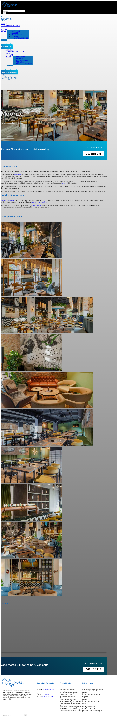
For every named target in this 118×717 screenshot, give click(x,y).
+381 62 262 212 (47, 696)
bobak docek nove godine (69, 693)
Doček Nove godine (7, 200)
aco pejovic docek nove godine (70, 691)
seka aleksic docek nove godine (70, 710)
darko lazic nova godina (68, 696)
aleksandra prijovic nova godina (93, 689)
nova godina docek (88, 707)
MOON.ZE (17, 175)
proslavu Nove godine (39, 202)
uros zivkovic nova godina (69, 708)
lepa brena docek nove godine (70, 701)
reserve (84, 703)
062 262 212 (93, 154)
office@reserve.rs (48, 689)
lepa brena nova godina (68, 700)
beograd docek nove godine (92, 710)
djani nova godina (66, 698)
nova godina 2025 (88, 705)
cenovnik (65, 183)
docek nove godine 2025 (90, 701)
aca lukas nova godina (67, 689)
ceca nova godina (66, 694)
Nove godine (37, 205)
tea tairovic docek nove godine (70, 707)
